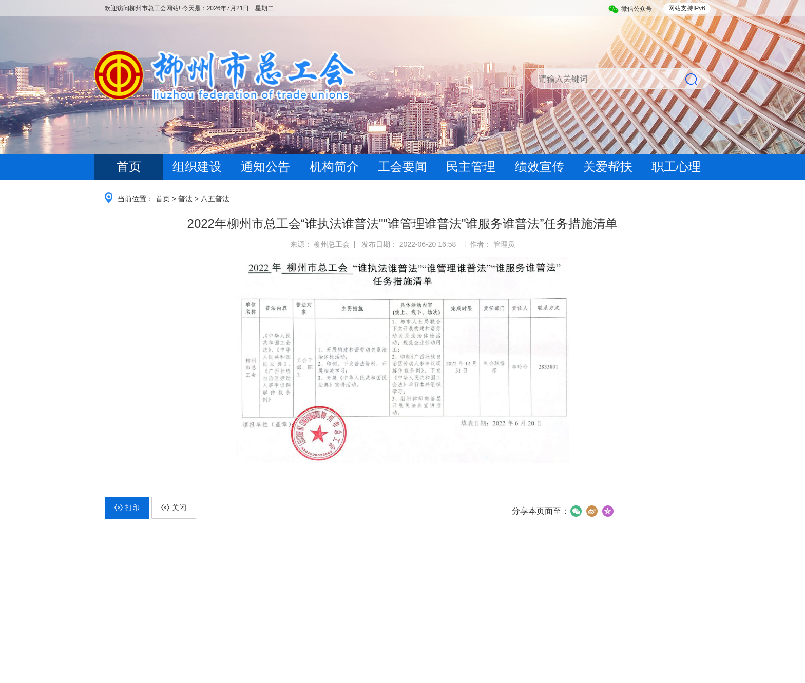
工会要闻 (402, 166)
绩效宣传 (539, 166)
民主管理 (470, 166)
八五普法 (215, 198)
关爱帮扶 (607, 166)
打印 (127, 507)
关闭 (173, 507)
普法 (185, 198)
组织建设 (197, 166)
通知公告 (265, 166)
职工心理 (676, 166)
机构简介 (334, 166)
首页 (129, 166)
